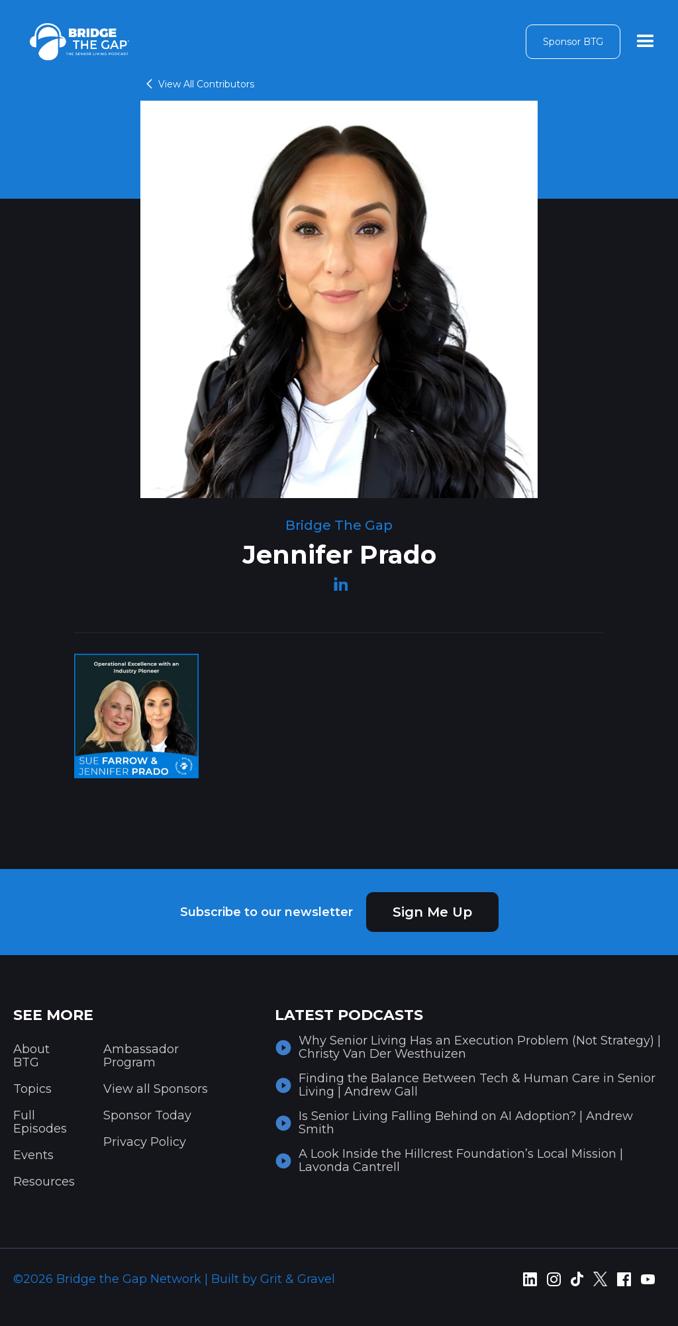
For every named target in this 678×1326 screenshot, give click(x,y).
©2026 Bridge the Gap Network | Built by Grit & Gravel (174, 1279)
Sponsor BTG (573, 42)
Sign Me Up (432, 912)
